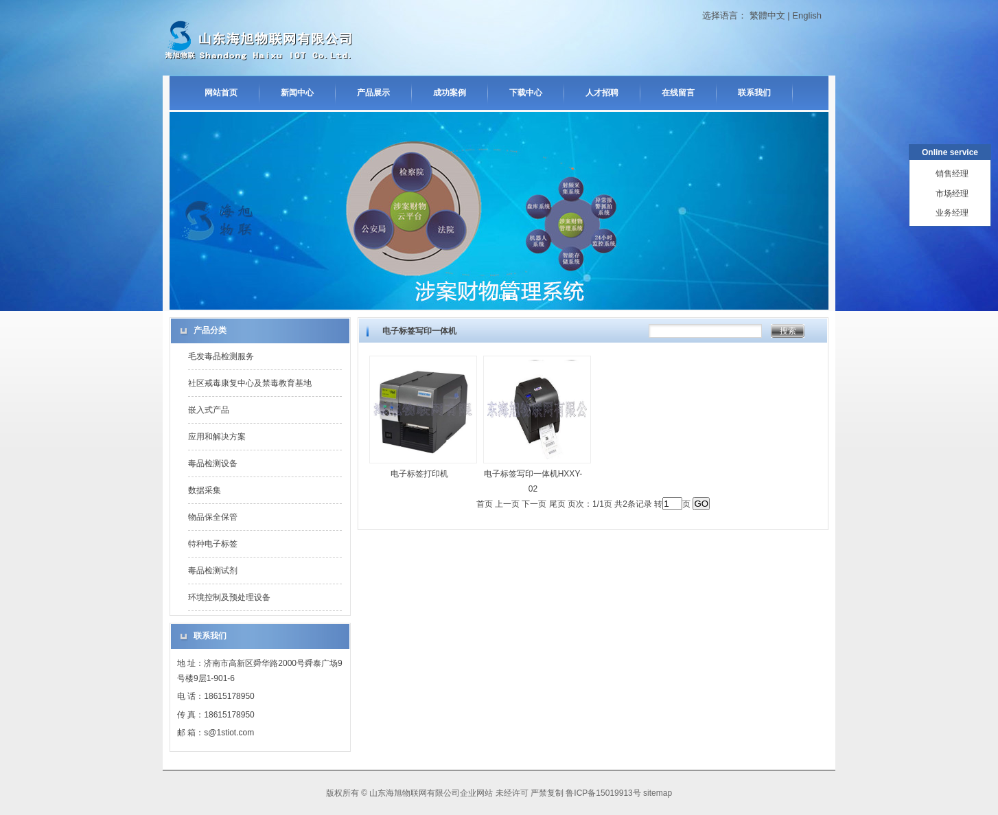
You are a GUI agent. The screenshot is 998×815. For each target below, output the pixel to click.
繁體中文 (767, 15)
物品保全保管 (212, 517)
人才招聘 (601, 92)
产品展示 (373, 92)
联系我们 (754, 92)
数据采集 (204, 490)
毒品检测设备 (212, 463)
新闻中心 (297, 92)
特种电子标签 (212, 544)
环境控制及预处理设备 (229, 597)
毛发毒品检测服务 (221, 356)
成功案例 (449, 92)
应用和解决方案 (217, 436)
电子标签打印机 (419, 474)
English (807, 15)
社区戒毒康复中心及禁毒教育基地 (250, 383)
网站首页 (221, 92)
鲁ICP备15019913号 (603, 793)
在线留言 (678, 92)
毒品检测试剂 (212, 570)
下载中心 (525, 92)
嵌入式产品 (208, 410)
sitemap (657, 793)
